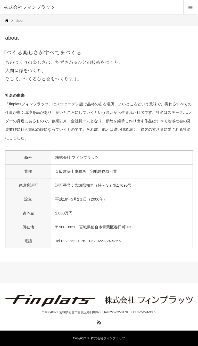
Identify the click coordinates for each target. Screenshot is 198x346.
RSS (98, 321)
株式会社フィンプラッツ (108, 338)
